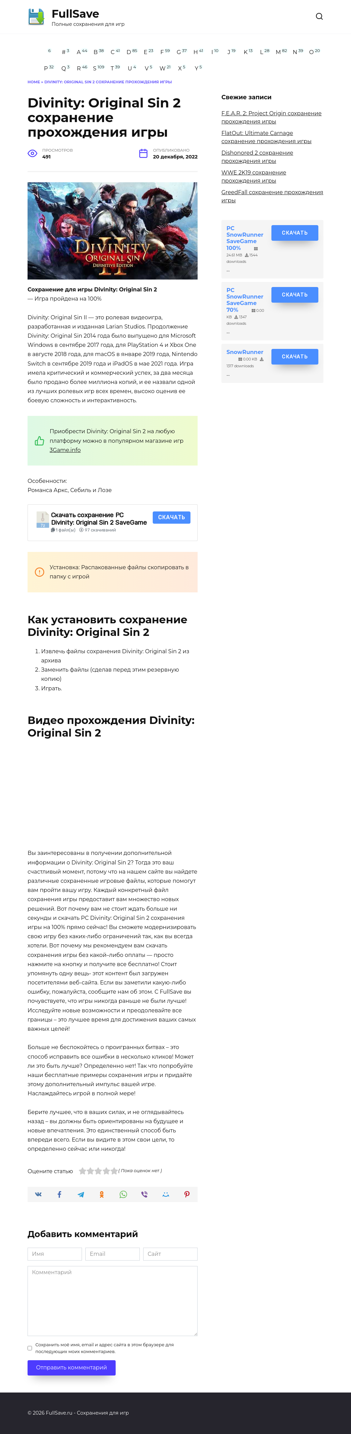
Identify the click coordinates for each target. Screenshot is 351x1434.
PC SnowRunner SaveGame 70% (245, 300)
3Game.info (65, 450)
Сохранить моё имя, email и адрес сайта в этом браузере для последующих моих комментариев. (104, 1348)
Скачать (171, 517)
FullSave (75, 13)
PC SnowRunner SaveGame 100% (245, 238)
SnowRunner (245, 352)
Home (34, 82)
